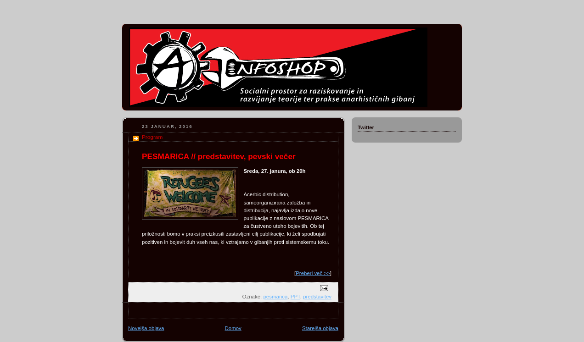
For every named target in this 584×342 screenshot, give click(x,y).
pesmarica (275, 296)
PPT (295, 296)
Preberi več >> (313, 273)
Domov (233, 328)
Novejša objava (146, 328)
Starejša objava (320, 328)
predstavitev (317, 296)
